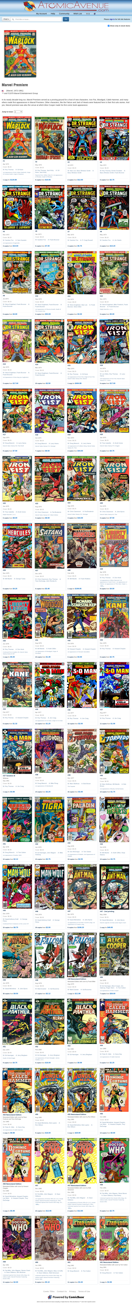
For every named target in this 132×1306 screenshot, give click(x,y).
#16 (101, 365)
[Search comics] (36, 19)
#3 (69, 162)
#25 (101, 503)
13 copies (103, 792)
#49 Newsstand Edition (77, 979)
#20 (101, 434)
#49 (36, 980)
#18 (36, 435)
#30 (4, 641)
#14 (36, 364)
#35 (36, 709)
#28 (69, 570)
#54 (101, 1045)
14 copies (38, 792)
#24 (69, 503)
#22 (4, 503)
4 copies (6, 246)
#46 (36, 911)
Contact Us (62, 1291)
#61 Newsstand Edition (109, 1262)
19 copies (38, 927)
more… (102, 585)
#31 (36, 640)
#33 (101, 640)
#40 (101, 775)
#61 (69, 1262)
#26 (4, 570)
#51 (4, 1047)
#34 (4, 709)
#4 (101, 162)
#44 (101, 844)
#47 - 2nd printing (107, 911)
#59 (4, 1262)
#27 (36, 570)
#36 (69, 710)
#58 (101, 1185)
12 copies (38, 723)
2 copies (71, 180)
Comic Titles (48, 1291)
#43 (69, 843)
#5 (4, 232)
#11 (69, 296)
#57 (36, 1186)
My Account (41, 13)
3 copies (6, 383)
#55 (36, 1114)
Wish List (77, 13)
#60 (36, 1262)
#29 (101, 569)
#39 (69, 775)
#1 (4, 161)
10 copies (38, 383)
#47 (69, 911)
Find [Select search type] (6, 19)
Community (64, 13)
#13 (4, 364)
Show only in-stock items (120, 26)
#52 (36, 1047)
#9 (4, 296)
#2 (36, 162)
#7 (69, 232)
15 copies (71, 792)
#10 (36, 296)
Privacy (72, 1291)
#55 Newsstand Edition (77, 1114)
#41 (4, 844)
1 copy (5, 180)
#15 (69, 365)
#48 (4, 980)
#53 (69, 1046)
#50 (101, 977)
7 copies (38, 451)
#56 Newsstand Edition (12, 1184)
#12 (101, 296)
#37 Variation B (9, 776)
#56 (101, 1114)
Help (53, 13)
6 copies (38, 180)
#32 (69, 640)
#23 (36, 503)
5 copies (6, 314)
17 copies (38, 993)
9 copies (6, 1063)
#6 (36, 231)
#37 (101, 710)
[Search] (66, 19)
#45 (4, 910)
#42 (36, 844)
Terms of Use (84, 1291)
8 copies (6, 451)
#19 (69, 435)
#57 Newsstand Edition (77, 1186)
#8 (101, 232)
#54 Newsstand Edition (12, 1115)
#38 (36, 775)
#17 (4, 435)
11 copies (103, 723)
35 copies (6, 993)
